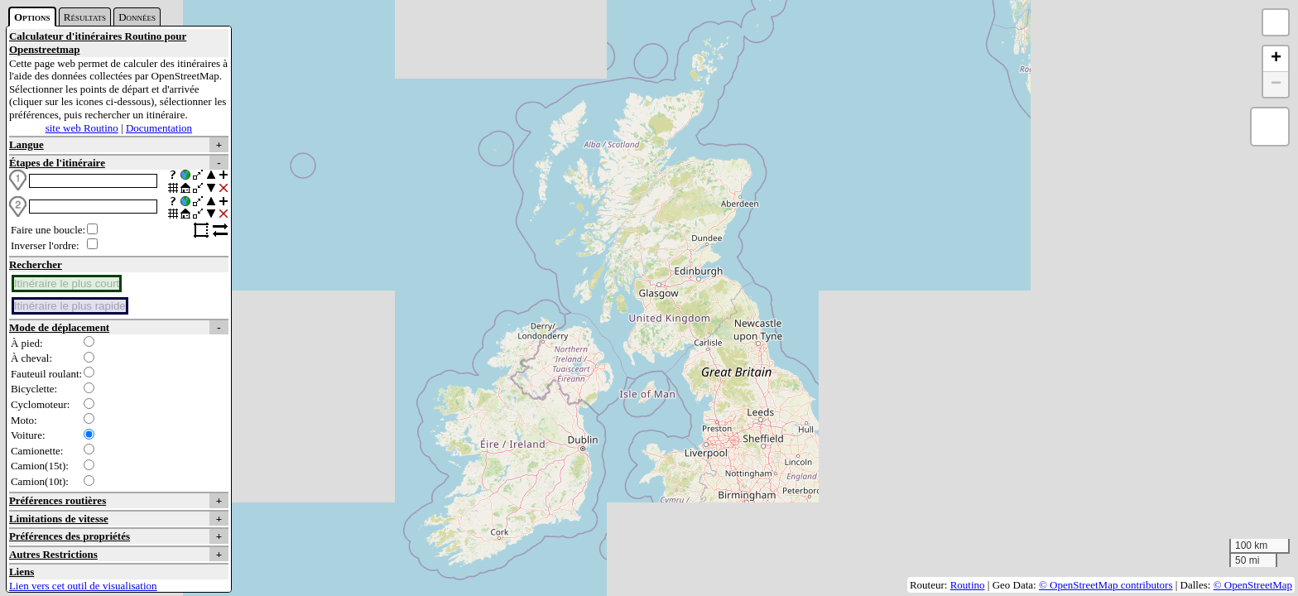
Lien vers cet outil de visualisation (83, 585)
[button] (1275, 59)
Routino (967, 585)
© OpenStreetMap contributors (1106, 585)
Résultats (85, 17)
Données (137, 17)
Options (32, 17)
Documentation (159, 128)
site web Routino (82, 128)
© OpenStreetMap (1253, 585)
